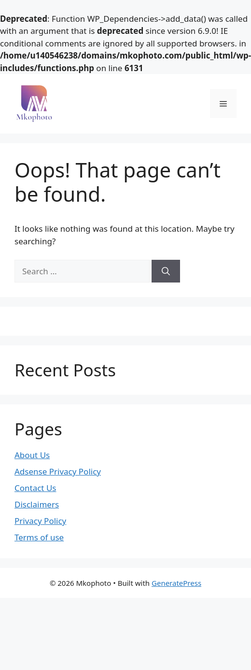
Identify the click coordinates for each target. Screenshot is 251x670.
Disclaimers (36, 504)
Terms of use (39, 537)
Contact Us (35, 487)
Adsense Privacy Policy (57, 471)
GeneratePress (176, 583)
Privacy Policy (40, 520)
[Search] (166, 271)
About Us (32, 455)
